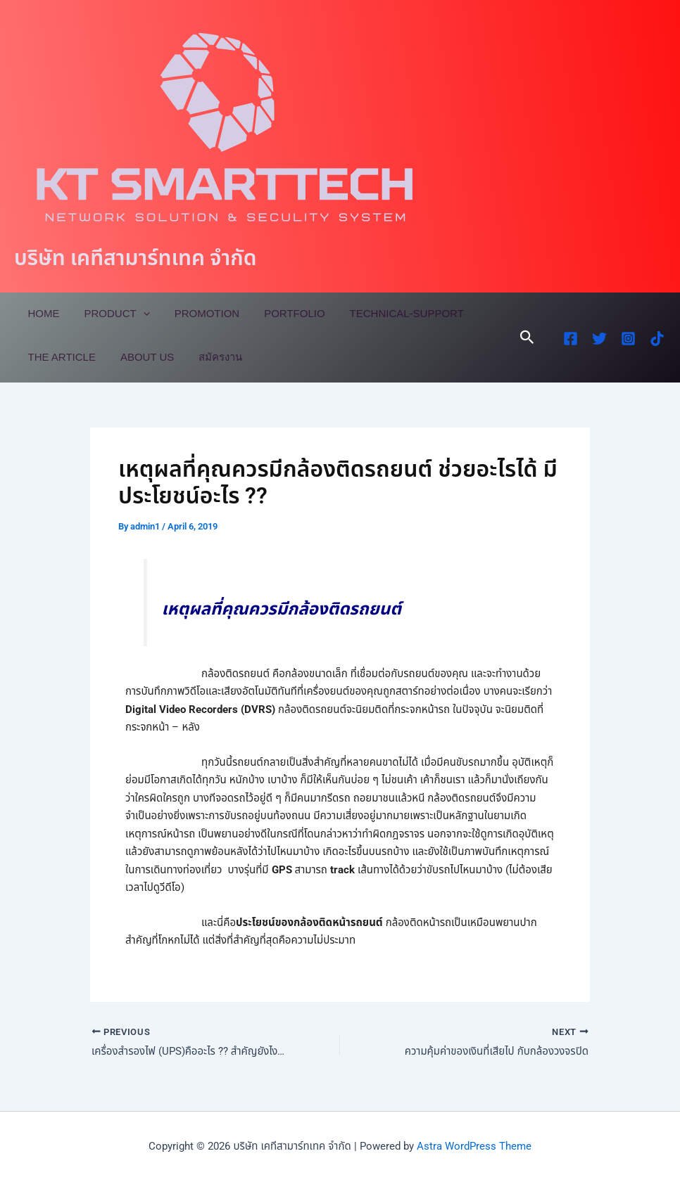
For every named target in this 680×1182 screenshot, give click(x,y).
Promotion (198, 313)
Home (42, 313)
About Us (141, 357)
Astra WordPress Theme (474, 1146)
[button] (527, 337)
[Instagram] (628, 338)
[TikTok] (657, 338)
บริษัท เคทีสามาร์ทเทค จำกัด (135, 257)
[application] (137, 313)
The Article (60, 357)
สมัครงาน (212, 357)
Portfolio (282, 313)
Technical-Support (391, 313)
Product (111, 313)
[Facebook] (570, 338)
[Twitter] (599, 338)
